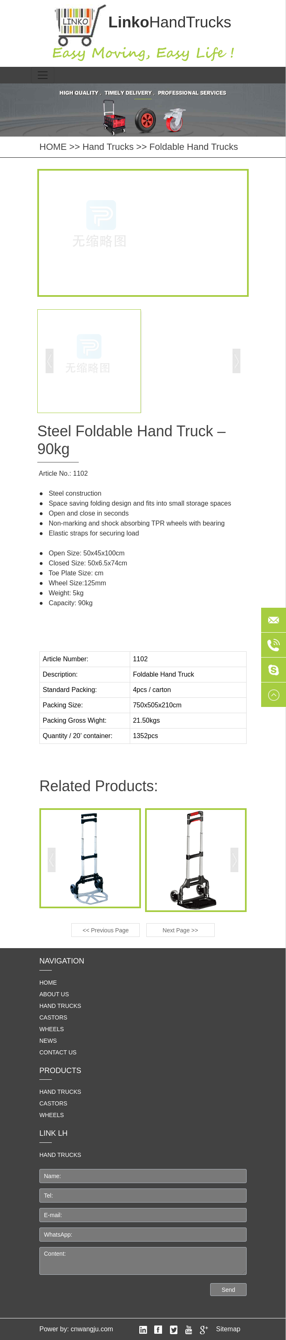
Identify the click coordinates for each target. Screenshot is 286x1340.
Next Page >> (180, 930)
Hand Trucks (108, 147)
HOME (53, 147)
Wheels (51, 1029)
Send (228, 1289)
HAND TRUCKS (60, 1155)
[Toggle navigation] (42, 75)
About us (54, 994)
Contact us (58, 1052)
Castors (53, 1017)
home (48, 982)
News (48, 1040)
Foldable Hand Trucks (193, 147)
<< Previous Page (105, 930)
